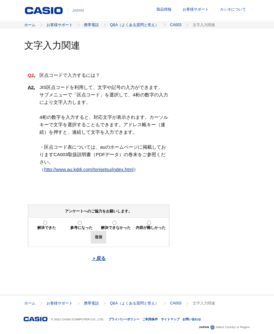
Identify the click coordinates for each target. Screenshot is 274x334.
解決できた (46, 227)
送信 (98, 237)
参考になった (81, 227)
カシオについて (233, 9)
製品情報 (164, 9)
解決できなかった (116, 227)
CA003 (175, 25)
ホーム (29, 25)
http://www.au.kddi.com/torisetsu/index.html (89, 169)
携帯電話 (91, 25)
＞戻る (99, 258)
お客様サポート (196, 9)
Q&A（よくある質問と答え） (134, 25)
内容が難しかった (151, 227)
